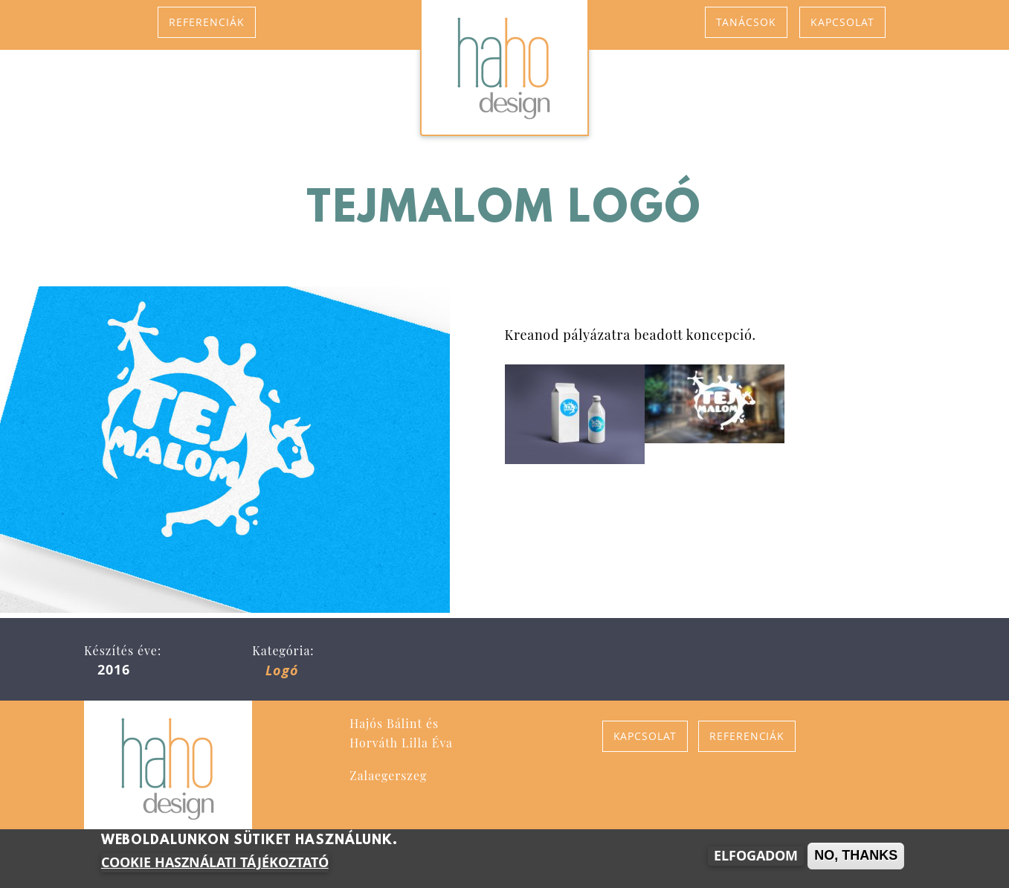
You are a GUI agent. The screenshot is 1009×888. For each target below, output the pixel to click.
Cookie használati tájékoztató (215, 864)
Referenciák (207, 22)
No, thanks (855, 856)
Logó (282, 670)
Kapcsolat (842, 22)
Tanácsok (746, 22)
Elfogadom (756, 857)
